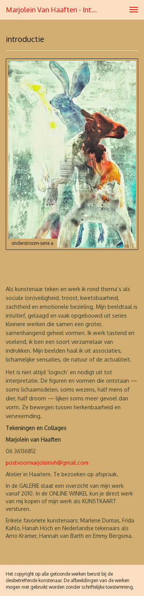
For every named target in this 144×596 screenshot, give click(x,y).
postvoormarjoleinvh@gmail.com (47, 462)
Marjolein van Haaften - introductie (55, 9)
